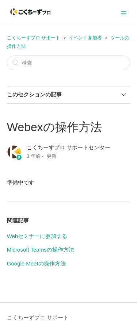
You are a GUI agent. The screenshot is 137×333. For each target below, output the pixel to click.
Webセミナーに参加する (37, 236)
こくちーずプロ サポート (34, 38)
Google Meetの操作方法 (36, 263)
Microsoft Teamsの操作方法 (40, 249)
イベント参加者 (85, 38)
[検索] (68, 63)
